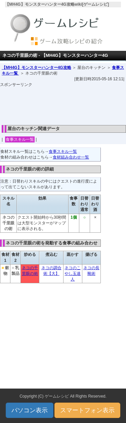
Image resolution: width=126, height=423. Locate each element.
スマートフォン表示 (87, 410)
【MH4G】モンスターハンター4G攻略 (36, 67)
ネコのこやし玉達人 (73, 274)
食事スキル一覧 (20, 139)
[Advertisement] (63, 104)
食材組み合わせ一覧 (71, 157)
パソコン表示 (29, 410)
